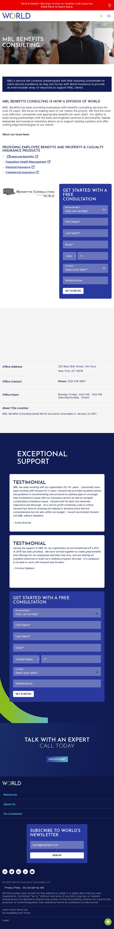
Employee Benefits (22, 156)
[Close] (109, 5)
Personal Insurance (18, 167)
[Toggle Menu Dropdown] (57, 795)
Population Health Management (26, 161)
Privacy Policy (13, 887)
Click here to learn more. (57, 6)
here (26, 134)
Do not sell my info (33, 887)
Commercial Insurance (20, 172)
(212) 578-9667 (57, 759)
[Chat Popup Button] (108, 921)
